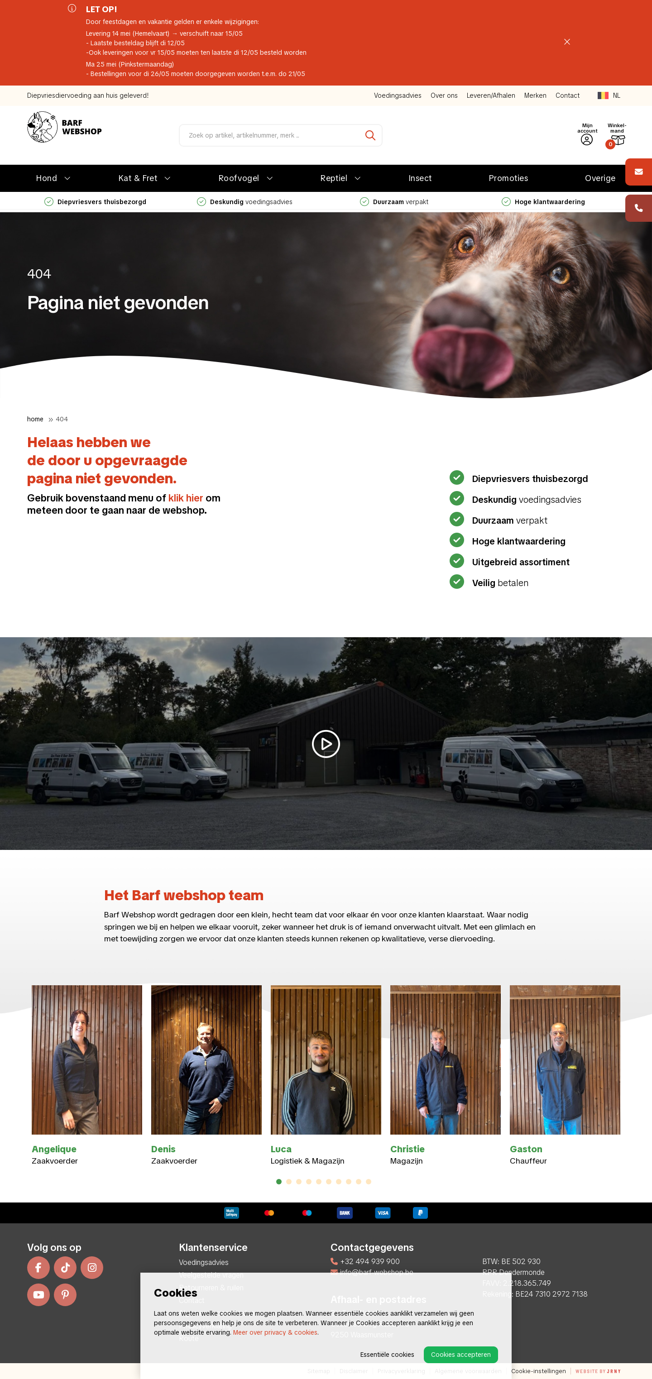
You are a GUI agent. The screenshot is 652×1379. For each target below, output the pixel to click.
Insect (420, 178)
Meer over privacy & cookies (275, 1332)
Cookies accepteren (461, 1354)
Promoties (508, 178)
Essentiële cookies (387, 1354)
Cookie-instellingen (538, 1371)
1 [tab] (279, 1181)
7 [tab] (338, 1181)
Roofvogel (239, 178)
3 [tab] (299, 1181)
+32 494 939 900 (365, 1261)
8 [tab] (348, 1181)
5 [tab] (318, 1181)
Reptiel (334, 178)
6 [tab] (328, 1181)
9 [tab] (358, 1181)
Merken (535, 95)
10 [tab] (368, 1181)
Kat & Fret (138, 178)
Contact (568, 95)
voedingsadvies (244, 202)
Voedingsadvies (398, 95)
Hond (46, 178)
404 (62, 419)
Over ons (444, 95)
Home (35, 419)
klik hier (185, 498)
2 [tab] (289, 1181)
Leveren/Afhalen (491, 95)
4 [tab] (309, 1181)
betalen (499, 583)
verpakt (394, 202)
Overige (600, 178)
